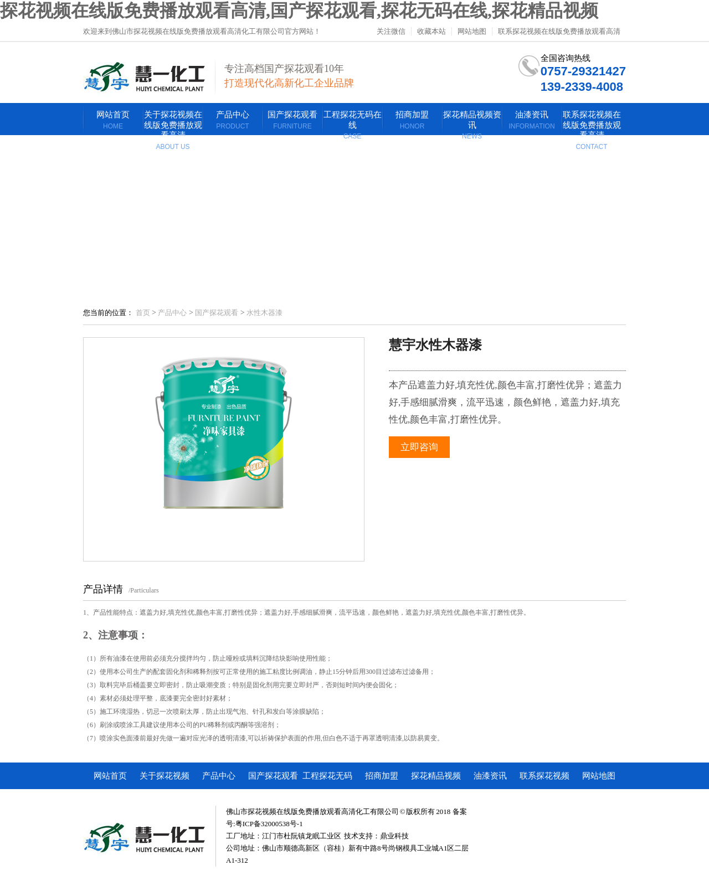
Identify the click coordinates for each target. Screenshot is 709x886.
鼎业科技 (394, 836)
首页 (143, 312)
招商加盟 (381, 775)
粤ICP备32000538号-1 (269, 824)
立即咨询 (419, 447)
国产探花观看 (216, 312)
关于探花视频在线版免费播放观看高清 (164, 780)
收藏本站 (431, 31)
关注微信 (391, 31)
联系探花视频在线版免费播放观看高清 (559, 31)
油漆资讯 (490, 775)
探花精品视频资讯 (436, 780)
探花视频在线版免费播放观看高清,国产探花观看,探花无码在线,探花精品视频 (299, 10)
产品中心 (172, 312)
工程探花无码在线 (327, 780)
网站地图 (472, 31)
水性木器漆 (264, 312)
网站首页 (110, 775)
